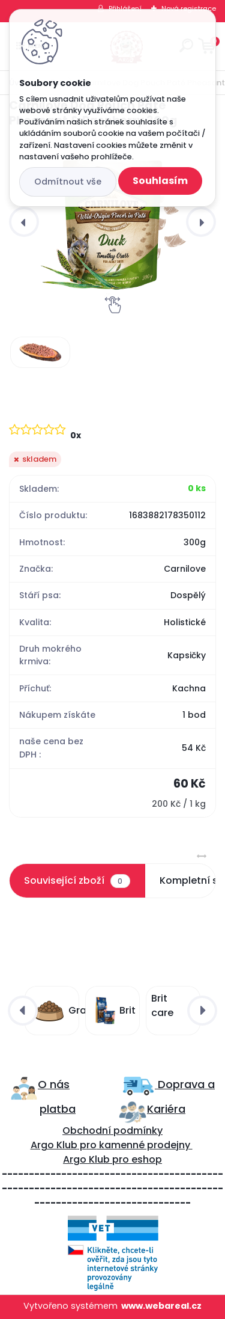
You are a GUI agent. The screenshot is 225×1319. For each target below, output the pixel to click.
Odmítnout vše (67, 182)
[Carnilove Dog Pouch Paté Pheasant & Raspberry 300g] (112, 221)
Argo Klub (54, 1145)
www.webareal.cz (161, 1306)
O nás (54, 1084)
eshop (145, 1159)
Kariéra (166, 1108)
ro (91, 1145)
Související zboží (77, 881)
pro (120, 1159)
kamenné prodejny (143, 1145)
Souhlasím (160, 181)
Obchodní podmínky (112, 1130)
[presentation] (24, 222)
